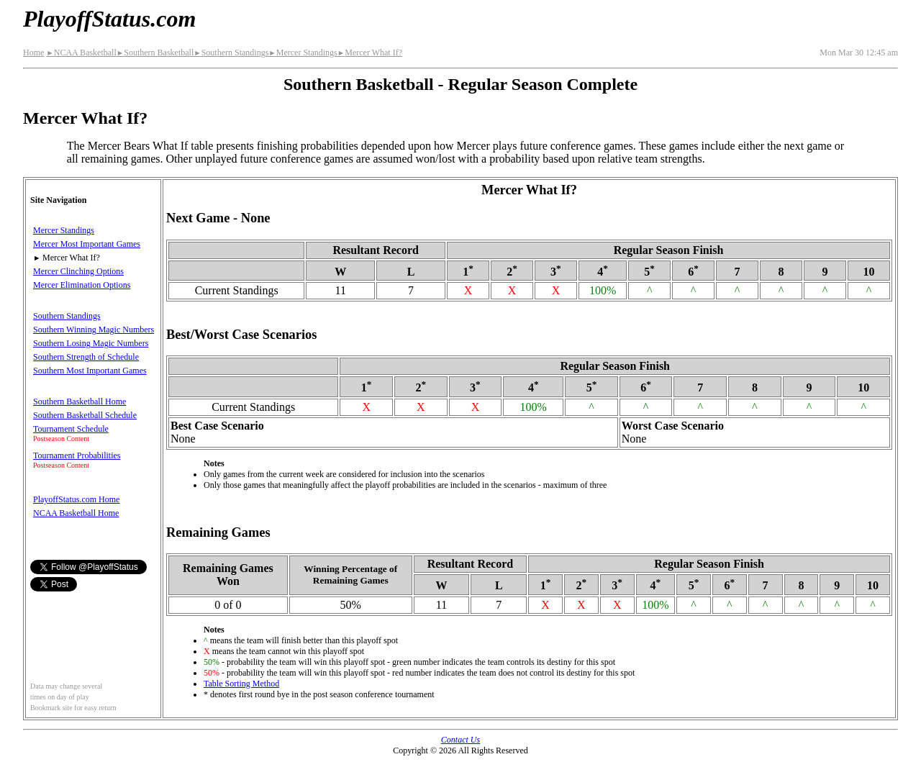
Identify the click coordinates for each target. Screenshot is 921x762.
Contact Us (460, 740)
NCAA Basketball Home (76, 513)
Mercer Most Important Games (86, 244)
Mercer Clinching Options (78, 271)
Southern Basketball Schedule (85, 415)
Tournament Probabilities (76, 455)
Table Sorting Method (241, 684)
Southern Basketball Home (79, 401)
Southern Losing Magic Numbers (90, 343)
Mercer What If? (369, 52)
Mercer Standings (302, 52)
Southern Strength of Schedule (86, 357)
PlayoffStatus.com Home (76, 499)
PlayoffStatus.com (109, 19)
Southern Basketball (155, 52)
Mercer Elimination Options (81, 285)
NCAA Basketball (81, 52)
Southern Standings (231, 52)
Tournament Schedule (71, 429)
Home (33, 52)
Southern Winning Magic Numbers (93, 330)
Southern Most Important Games (90, 371)
